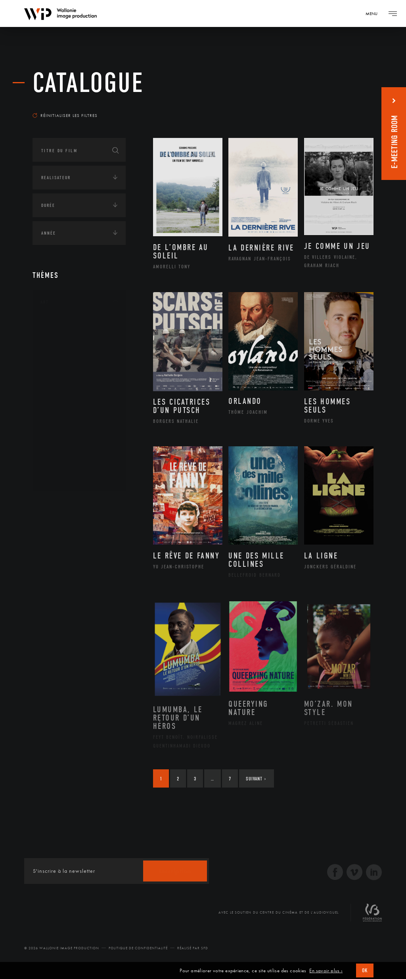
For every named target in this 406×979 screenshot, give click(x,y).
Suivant (256, 779)
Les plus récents (346, 104)
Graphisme (62, 376)
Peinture (59, 426)
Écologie (51, 529)
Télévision (62, 640)
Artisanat (62, 338)
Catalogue (88, 83)
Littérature (63, 389)
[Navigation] (374, 13)
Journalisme (65, 602)
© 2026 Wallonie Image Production (61, 948)
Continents (54, 504)
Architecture (66, 326)
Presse (56, 614)
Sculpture (61, 464)
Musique (60, 401)
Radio (56, 627)
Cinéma (58, 363)
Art (44, 302)
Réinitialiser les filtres (65, 115)
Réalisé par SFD (192, 948)
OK (365, 970)
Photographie (67, 452)
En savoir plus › (326, 970)
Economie (52, 553)
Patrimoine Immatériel (78, 414)
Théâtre (58, 477)
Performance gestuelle (79, 439)
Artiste (58, 351)
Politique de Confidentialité (138, 948)
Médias (48, 578)
